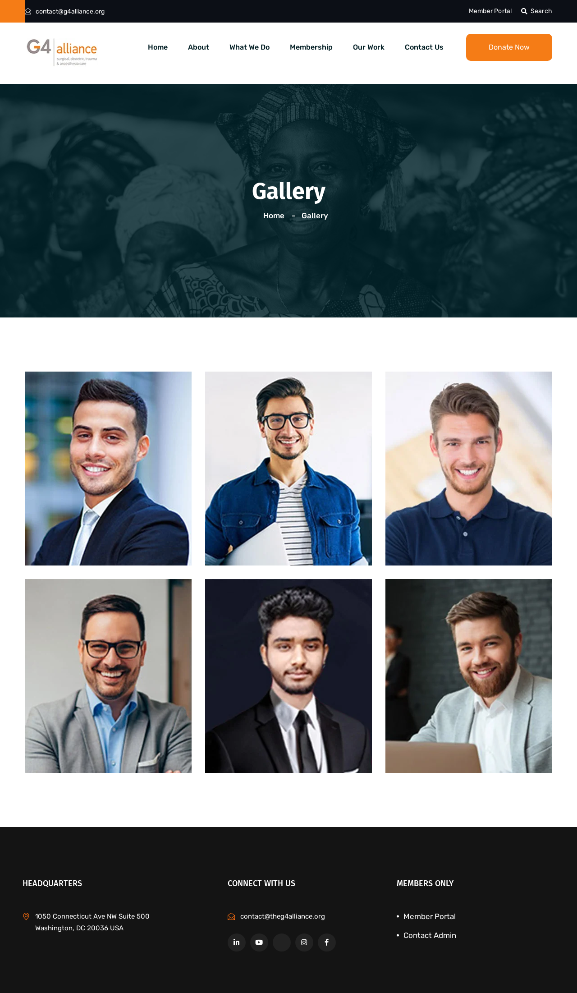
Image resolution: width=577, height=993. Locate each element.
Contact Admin (429, 935)
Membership (311, 47)
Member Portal (490, 11)
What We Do (249, 47)
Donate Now (509, 47)
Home (158, 47)
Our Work (369, 47)
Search (536, 11)
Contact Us (424, 47)
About (198, 47)
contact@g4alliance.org (70, 11)
